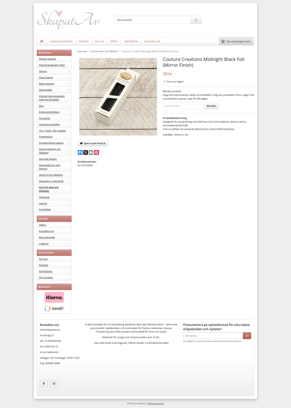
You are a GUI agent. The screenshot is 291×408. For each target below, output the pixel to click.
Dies (55, 105)
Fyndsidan (45, 209)
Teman (55, 71)
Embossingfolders (49, 112)
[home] (42, 41)
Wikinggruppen (156, 403)
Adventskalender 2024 (51, 65)
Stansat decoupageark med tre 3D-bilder (52, 97)
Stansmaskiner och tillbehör (55, 150)
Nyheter (84, 41)
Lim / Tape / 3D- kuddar (52, 130)
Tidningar (44, 197)
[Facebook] (80, 152)
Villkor (114, 41)
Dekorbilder (55, 90)
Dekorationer (55, 83)
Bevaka (211, 105)
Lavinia (43, 203)
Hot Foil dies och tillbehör (49, 189)
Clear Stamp (55, 77)
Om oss (99, 41)
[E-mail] (91, 152)
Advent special (47, 59)
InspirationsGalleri (61, 41)
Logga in (44, 243)
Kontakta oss (152, 41)
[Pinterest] (96, 152)
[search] (195, 20)
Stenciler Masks (48, 159)
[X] (85, 152)
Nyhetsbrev (131, 41)
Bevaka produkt (172, 91)
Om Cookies (46, 277)
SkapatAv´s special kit (55, 181)
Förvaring (44, 118)
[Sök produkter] (152, 20)
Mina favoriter (47, 237)
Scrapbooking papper (55, 143)
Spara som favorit (92, 143)
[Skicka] (247, 335)
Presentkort (46, 136)
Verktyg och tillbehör (51, 175)
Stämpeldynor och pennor (49, 167)
